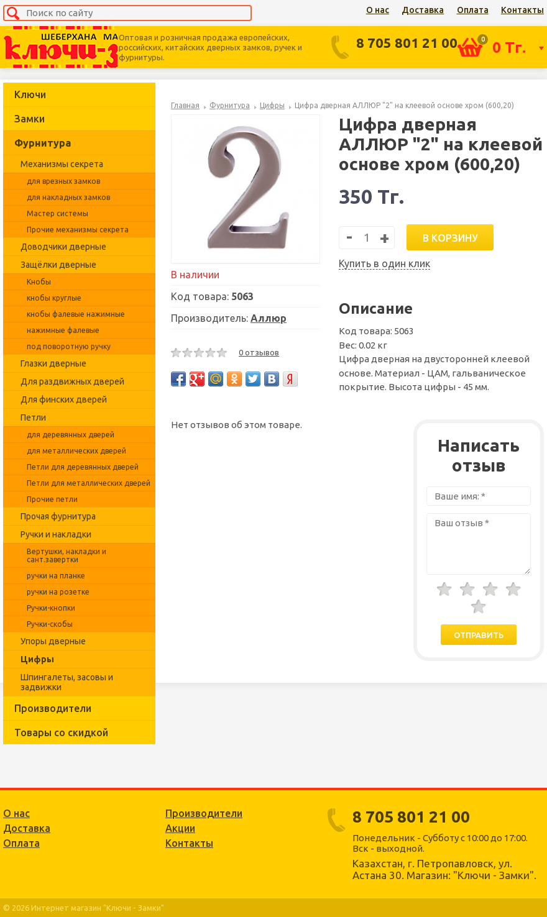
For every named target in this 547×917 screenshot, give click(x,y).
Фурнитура (42, 142)
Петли (33, 417)
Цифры (37, 659)
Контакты (522, 10)
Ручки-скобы (50, 624)
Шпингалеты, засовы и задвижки (67, 682)
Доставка (423, 10)
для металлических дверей (76, 451)
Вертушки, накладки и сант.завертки (66, 555)
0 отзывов (259, 352)
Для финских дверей (64, 399)
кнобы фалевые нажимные (76, 314)
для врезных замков (63, 181)
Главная (185, 105)
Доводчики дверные (63, 247)
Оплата (473, 10)
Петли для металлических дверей (88, 483)
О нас (377, 10)
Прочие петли (52, 499)
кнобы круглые (54, 298)
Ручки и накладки (56, 534)
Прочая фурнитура (58, 516)
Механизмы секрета (62, 164)
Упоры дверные (53, 641)
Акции (180, 828)
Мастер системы (57, 213)
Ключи (30, 94)
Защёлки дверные (58, 265)
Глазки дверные (53, 363)
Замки (29, 118)
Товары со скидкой (61, 732)
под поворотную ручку (69, 346)
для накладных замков (68, 197)
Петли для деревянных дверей (83, 467)
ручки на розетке (58, 592)
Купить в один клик (384, 263)
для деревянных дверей (70, 435)
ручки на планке (56, 576)
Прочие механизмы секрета (78, 230)
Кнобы (39, 282)
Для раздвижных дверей (72, 381)
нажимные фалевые (63, 330)
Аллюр (269, 318)
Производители (52, 708)
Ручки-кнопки (51, 608)
